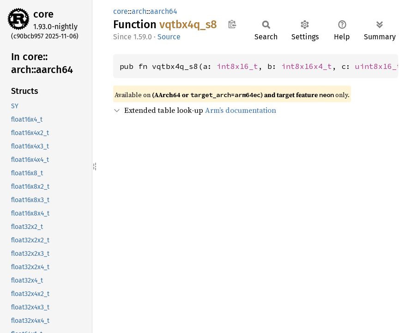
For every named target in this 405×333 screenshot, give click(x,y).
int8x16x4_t (306, 66)
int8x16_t (237, 66)
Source (169, 36)
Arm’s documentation (240, 110)
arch (139, 11)
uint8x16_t (378, 66)
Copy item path (232, 24)
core (43, 14)
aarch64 (163, 11)
